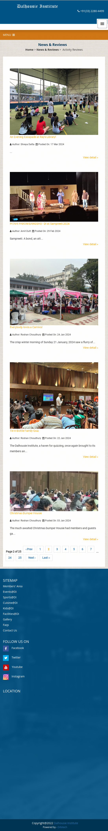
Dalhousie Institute (66, 823)
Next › (31, 557)
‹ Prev (29, 549)
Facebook (13, 648)
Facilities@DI (11, 614)
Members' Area (12, 586)
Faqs (6, 625)
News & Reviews (47, 49)
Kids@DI (8, 608)
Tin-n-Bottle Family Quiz (24, 430)
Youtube (13, 667)
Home (29, 49)
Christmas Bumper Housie (26, 513)
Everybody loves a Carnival (26, 327)
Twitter (12, 657)
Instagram (14, 676)
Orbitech (62, 827)
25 (19, 557)
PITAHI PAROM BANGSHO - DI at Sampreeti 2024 (39, 223)
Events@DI (10, 592)
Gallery (7, 619)
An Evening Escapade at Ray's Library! (33, 136)
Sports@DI (10, 597)
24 (9, 557)
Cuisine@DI (10, 603)
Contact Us (10, 630)
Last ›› (46, 557)
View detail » (90, 157)
